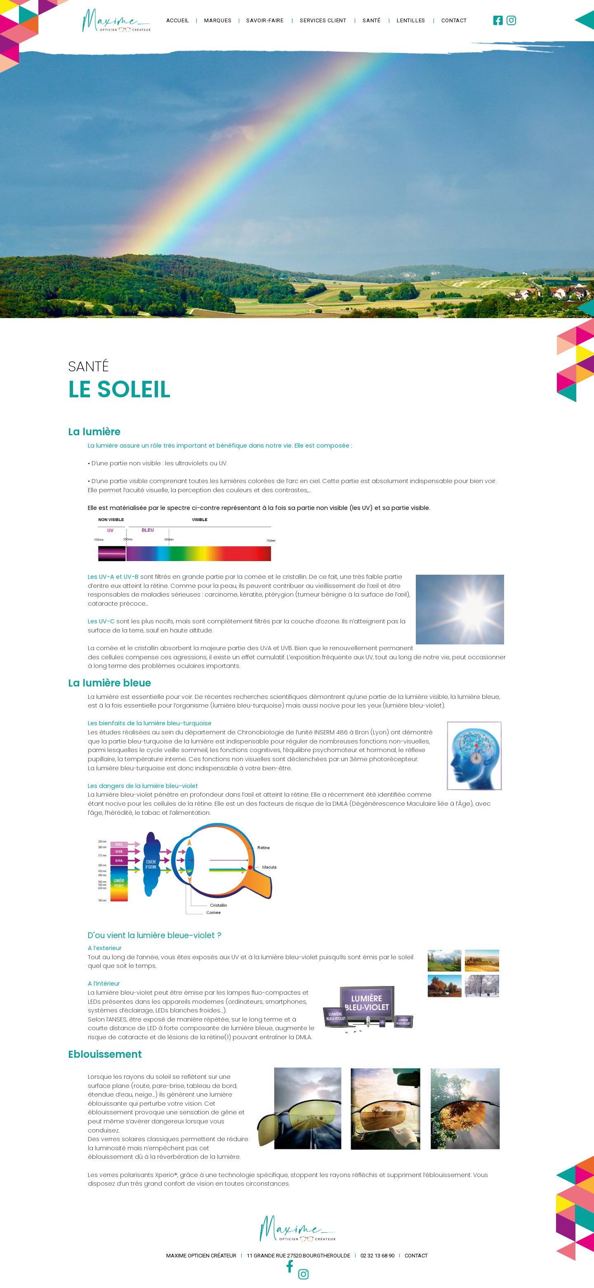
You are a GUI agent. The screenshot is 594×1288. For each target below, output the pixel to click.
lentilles (411, 20)
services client (323, 20)
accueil (178, 20)
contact (454, 20)
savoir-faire (265, 20)
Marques (218, 20)
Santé (372, 20)
